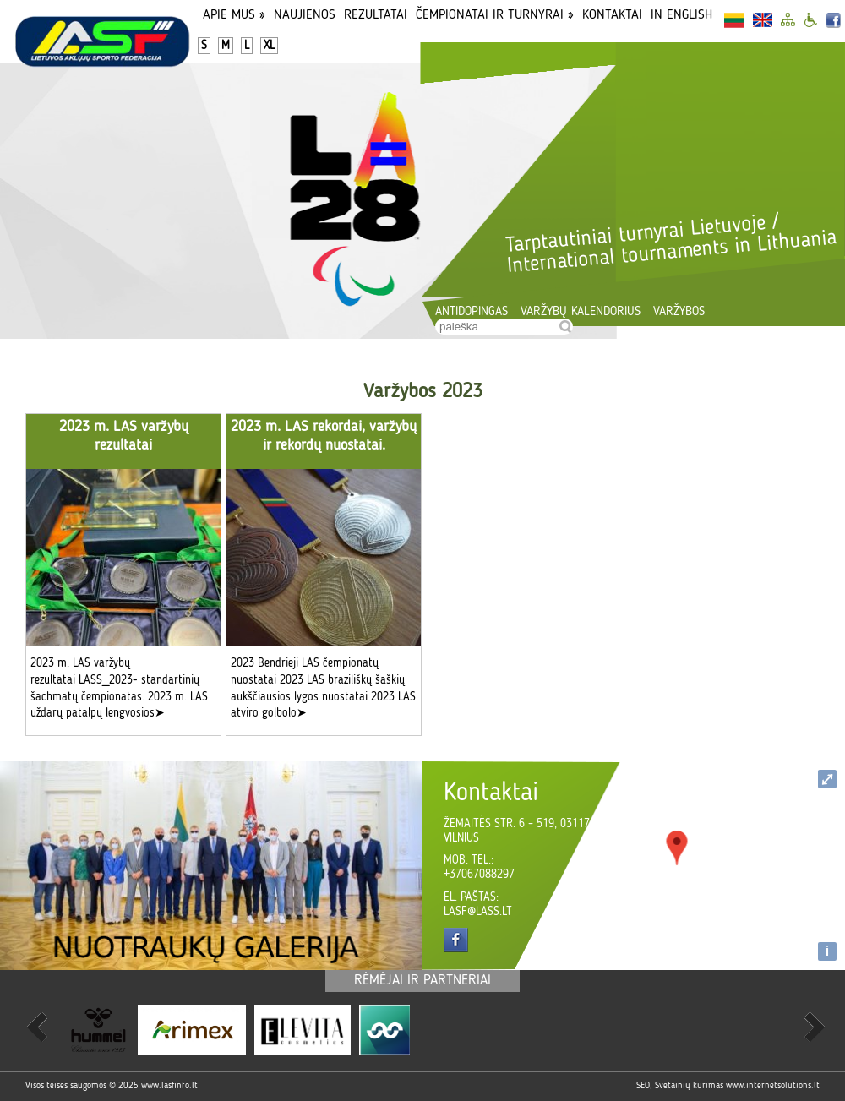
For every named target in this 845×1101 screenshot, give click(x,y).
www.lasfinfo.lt (169, 1086)
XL (269, 46)
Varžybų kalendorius (581, 312)
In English (681, 15)
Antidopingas (471, 312)
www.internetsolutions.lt (773, 1086)
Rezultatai (375, 15)
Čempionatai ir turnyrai (495, 15)
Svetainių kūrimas (689, 1086)
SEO (643, 1086)
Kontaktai (612, 15)
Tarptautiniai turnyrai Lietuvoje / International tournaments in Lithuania (670, 244)
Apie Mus (234, 15)
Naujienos (304, 15)
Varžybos (679, 312)
